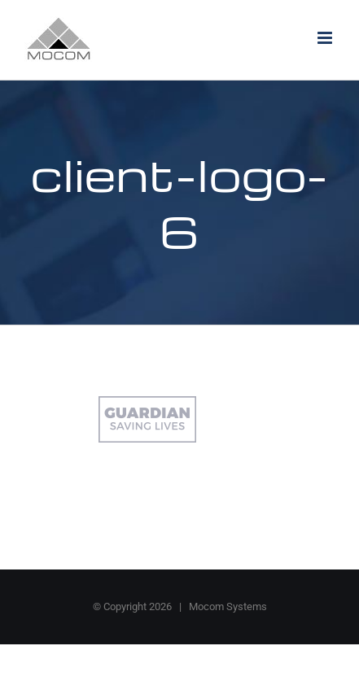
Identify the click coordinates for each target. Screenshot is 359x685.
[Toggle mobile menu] (326, 37)
